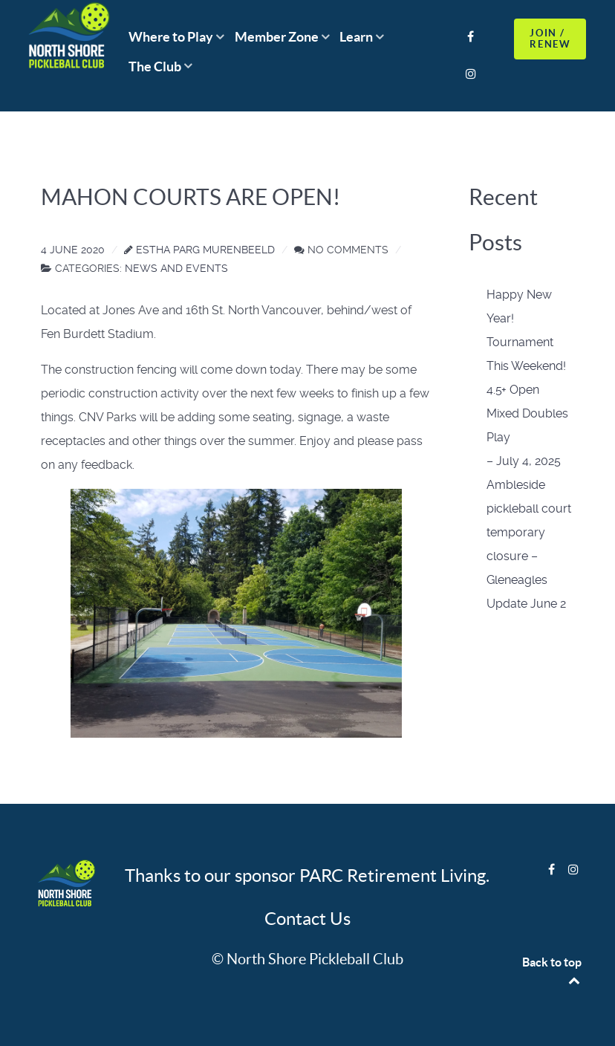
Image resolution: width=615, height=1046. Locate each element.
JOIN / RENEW (550, 38)
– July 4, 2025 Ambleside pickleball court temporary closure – (529, 508)
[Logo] (65, 884)
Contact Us (307, 919)
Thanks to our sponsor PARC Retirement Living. (307, 875)
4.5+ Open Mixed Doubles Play (527, 413)
